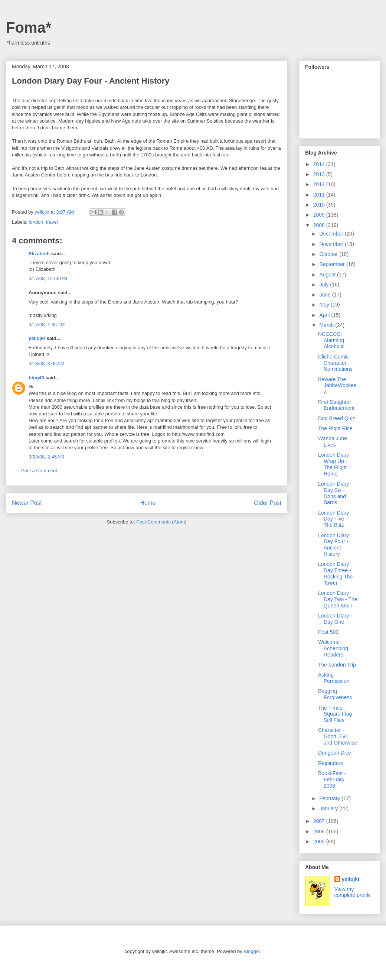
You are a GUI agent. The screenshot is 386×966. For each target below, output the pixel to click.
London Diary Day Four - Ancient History (333, 544)
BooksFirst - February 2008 (332, 779)
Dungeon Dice (334, 753)
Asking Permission (333, 678)
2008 (319, 225)
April (325, 315)
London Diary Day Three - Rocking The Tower (335, 573)
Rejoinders (330, 763)
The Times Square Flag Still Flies (335, 714)
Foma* (28, 27)
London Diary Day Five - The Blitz (333, 519)
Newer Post (27, 503)
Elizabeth (39, 253)
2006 (319, 831)
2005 (319, 842)
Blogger (251, 951)
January (329, 808)
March (327, 325)
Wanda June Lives (332, 441)
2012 (319, 184)
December (331, 234)
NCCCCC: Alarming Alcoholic (331, 340)
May (324, 305)
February (330, 798)
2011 (319, 195)
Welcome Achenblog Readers (333, 648)
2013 (319, 174)
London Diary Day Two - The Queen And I (337, 599)
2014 (319, 164)
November (331, 244)
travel (52, 222)
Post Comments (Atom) (161, 522)
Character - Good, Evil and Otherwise (337, 736)
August (328, 275)
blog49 (36, 377)
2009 (319, 215)
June (325, 295)
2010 (319, 205)
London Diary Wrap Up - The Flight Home (333, 464)
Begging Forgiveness (335, 694)
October (329, 254)
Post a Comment (39, 470)
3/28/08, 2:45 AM (47, 457)
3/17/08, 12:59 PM (48, 278)
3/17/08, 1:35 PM (47, 324)
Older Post (267, 503)
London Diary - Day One (335, 619)
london (36, 222)
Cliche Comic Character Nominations (335, 363)
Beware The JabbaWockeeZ (337, 385)
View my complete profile (352, 892)
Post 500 (328, 632)
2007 (319, 821)
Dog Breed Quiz (336, 418)
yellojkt (37, 338)
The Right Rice (335, 428)
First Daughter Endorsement (336, 405)
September (332, 264)
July (324, 285)
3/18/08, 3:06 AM (47, 363)
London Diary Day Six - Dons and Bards (333, 493)
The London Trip (337, 665)
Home (148, 503)
